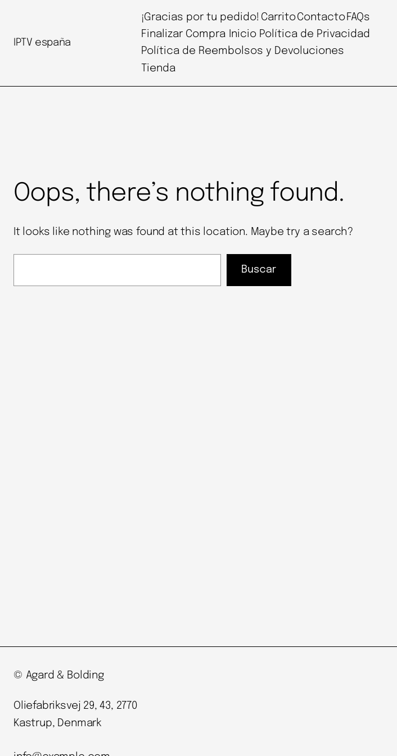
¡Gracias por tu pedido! (200, 17)
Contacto (321, 17)
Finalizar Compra (183, 34)
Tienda (158, 68)
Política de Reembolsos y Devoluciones (242, 51)
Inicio (242, 34)
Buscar (258, 270)
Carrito (278, 17)
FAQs (358, 17)
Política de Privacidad (314, 34)
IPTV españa (42, 43)
